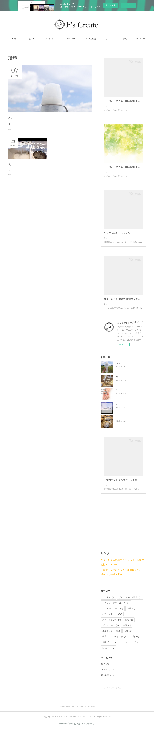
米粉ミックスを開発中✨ (127, 388)
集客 (129, 635)
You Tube (84, 39)
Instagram (43, 39)
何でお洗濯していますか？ (26, 167)
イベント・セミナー (126, 657)
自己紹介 (108, 663)
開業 (131, 623)
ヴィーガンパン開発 (130, 612)
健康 (127, 640)
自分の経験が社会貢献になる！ (130, 416)
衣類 (128, 646)
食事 (106, 657)
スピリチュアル (111, 635)
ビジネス (108, 612)
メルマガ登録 (104, 39)
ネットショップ (64, 39)
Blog (28, 39)
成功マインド (111, 646)
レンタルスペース (112, 623)
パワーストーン (112, 629)
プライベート (110, 640)
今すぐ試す (111, 5)
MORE (122, 39)
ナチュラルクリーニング (115, 618)
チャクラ (120, 651)
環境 (9, 133)
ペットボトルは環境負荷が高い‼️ (37, 118)
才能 (135, 651)
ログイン (129, 5)
